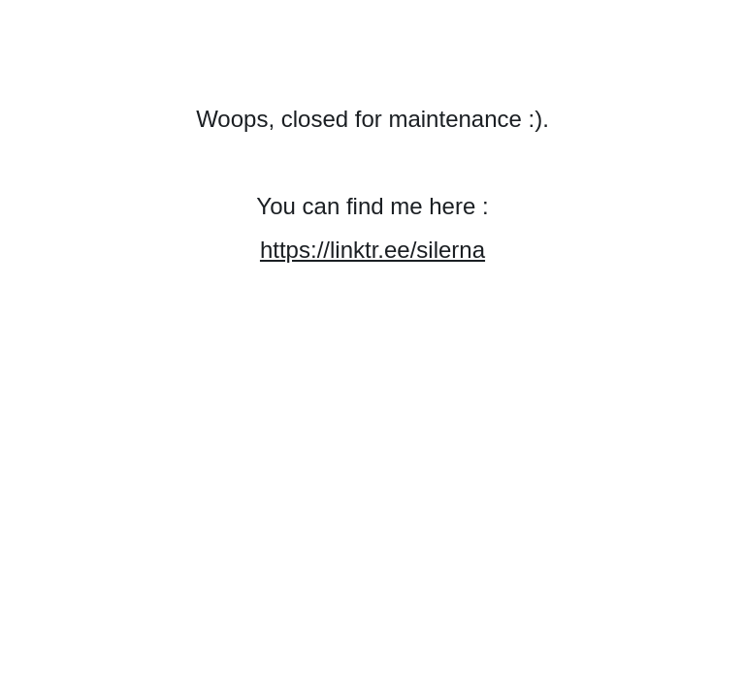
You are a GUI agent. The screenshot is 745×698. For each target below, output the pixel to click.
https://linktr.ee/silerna (372, 250)
